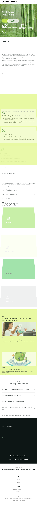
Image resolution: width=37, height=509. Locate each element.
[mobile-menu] (34, 2)
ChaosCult (21, 496)
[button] (19, 416)
